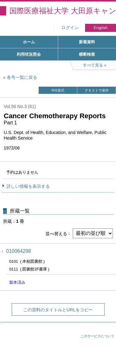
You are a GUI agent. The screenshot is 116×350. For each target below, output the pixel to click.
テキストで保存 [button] (97, 90)
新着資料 (87, 42)
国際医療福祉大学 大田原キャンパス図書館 (62, 10)
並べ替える (56, 233)
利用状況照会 (29, 54)
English (101, 27)
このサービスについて (97, 336)
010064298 (18, 251)
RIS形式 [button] (58, 90)
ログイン (70, 27)
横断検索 (87, 54)
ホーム (29, 42)
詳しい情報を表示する (28, 186)
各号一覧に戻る (22, 77)
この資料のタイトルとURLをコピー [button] (58, 309)
